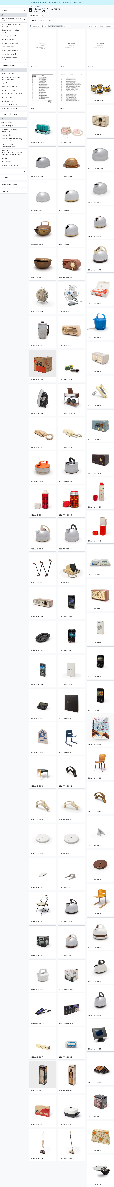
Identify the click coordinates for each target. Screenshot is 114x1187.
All (2, 15)
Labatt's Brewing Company (13, 165)
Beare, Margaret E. (13, 97)
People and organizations (12, 114)
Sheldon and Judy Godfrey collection (13, 31)
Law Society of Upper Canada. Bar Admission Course (13, 146)
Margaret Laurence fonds (13, 43)
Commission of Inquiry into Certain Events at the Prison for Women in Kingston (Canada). (13, 152)
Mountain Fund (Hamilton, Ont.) (13, 94)
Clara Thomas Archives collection (13, 59)
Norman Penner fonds (13, 54)
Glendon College (13, 135)
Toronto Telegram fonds (13, 50)
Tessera (13, 158)
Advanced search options (41, 20)
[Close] (112, 2)
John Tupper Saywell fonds (13, 36)
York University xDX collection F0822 (13, 20)
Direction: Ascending (106, 26)
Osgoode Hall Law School (13, 83)
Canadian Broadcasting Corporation (13, 130)
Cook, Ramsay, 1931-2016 (13, 86)
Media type (6, 191)
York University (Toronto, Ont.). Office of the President (13, 140)
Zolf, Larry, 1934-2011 (13, 90)
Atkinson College (13, 122)
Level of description (9, 184)
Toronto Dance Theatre (13, 108)
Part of (4, 10)
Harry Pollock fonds (13, 47)
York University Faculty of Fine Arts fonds (13, 25)
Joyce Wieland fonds (13, 39)
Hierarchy (46, 26)
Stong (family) (13, 162)
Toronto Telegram (13, 73)
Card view (56, 26)
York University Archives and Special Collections (13, 78)
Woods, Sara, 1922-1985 (13, 105)
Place (4, 171)
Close (40, 6)
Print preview (35, 26)
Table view (65, 26)
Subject (5, 178)
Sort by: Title (92, 26)
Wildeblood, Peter (13, 101)
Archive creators (8, 65)
